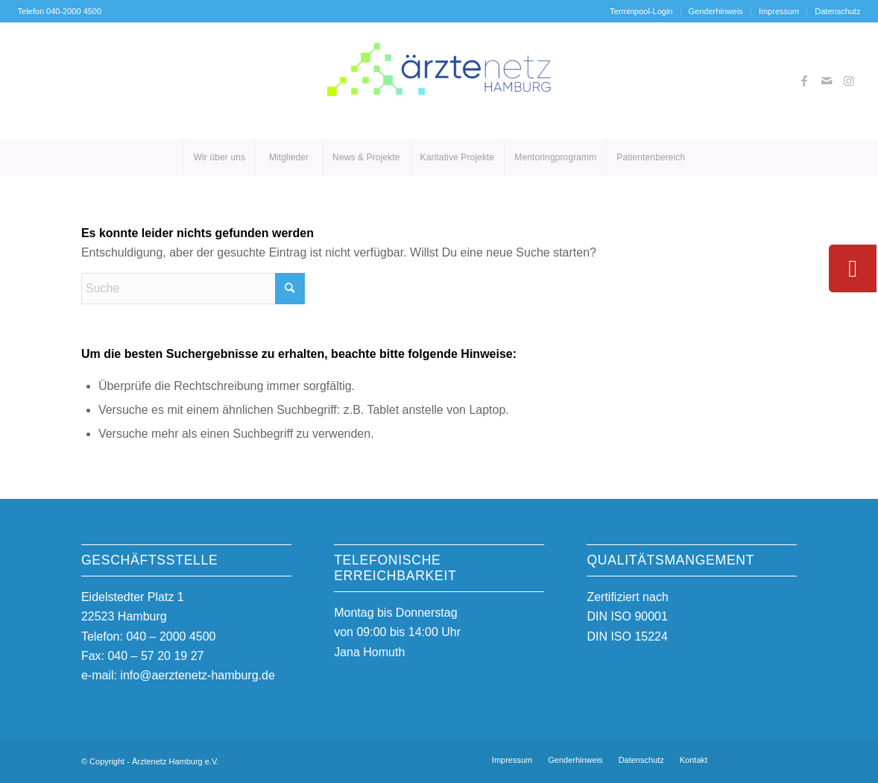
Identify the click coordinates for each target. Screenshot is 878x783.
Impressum (779, 11)
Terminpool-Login (641, 11)
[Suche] (193, 288)
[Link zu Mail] (826, 80)
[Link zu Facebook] (804, 80)
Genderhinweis (716, 11)
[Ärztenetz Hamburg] (439, 80)
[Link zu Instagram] (849, 80)
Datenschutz (837, 11)
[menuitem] (641, 11)
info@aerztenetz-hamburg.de (197, 675)
